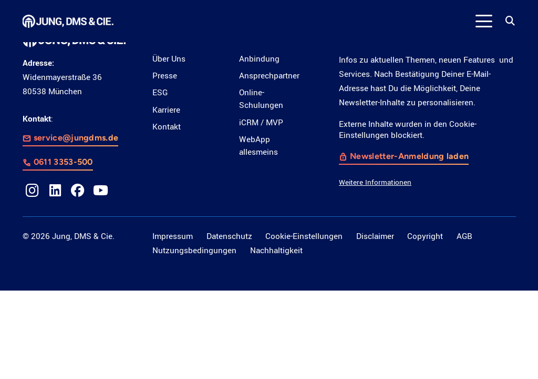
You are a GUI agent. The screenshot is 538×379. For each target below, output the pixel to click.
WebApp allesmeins (258, 146)
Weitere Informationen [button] (375, 182)
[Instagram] (33, 190)
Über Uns (168, 59)
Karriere (166, 110)
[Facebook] (78, 190)
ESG (160, 92)
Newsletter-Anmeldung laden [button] (409, 156)
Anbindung (259, 59)
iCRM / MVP (261, 122)
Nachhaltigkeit (276, 250)
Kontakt (166, 127)
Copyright (425, 236)
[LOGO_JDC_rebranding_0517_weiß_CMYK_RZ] (68, 21)
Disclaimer (375, 236)
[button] (484, 21)
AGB (464, 236)
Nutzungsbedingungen (194, 250)
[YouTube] (101, 190)
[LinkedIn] (55, 190)
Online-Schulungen (261, 99)
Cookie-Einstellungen (304, 236)
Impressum (172, 236)
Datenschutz (229, 236)
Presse (164, 76)
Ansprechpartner (269, 76)
